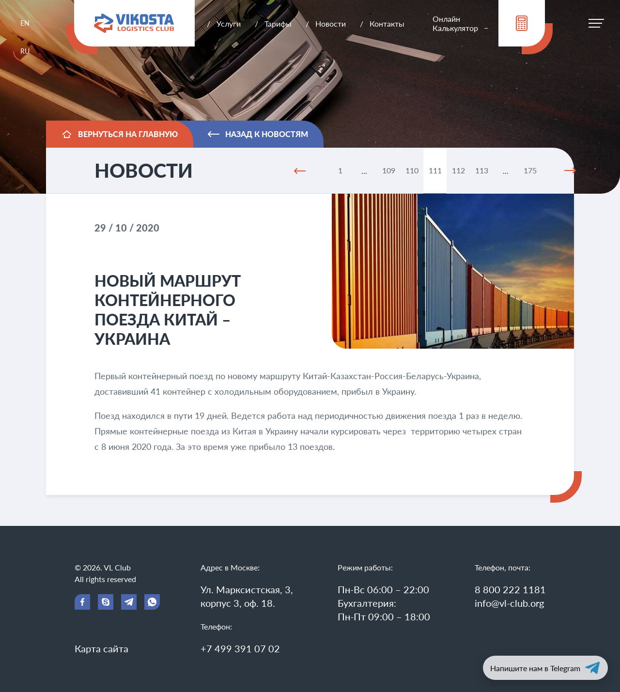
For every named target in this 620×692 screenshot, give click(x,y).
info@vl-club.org (509, 603)
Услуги (229, 23)
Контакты (387, 23)
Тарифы (278, 23)
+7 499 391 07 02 (240, 648)
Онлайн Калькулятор (455, 23)
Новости (330, 23)
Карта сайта (101, 648)
